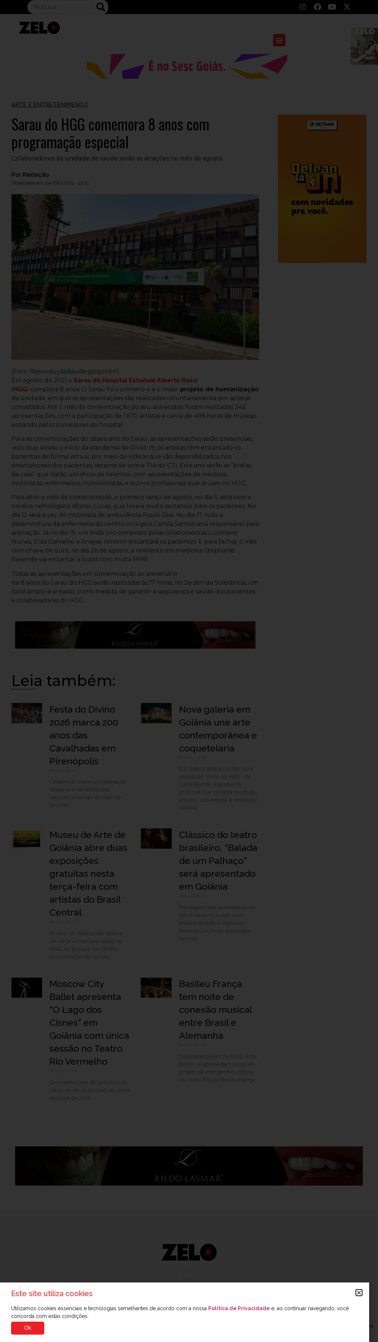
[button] (359, 1292)
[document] (189, 671)
